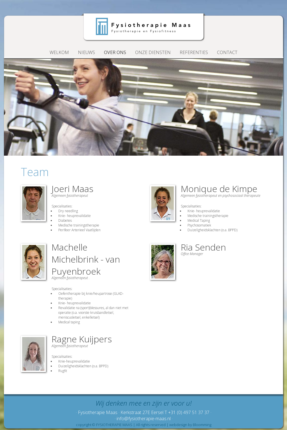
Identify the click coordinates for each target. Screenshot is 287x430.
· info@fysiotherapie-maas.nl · (144, 418)
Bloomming (202, 424)
